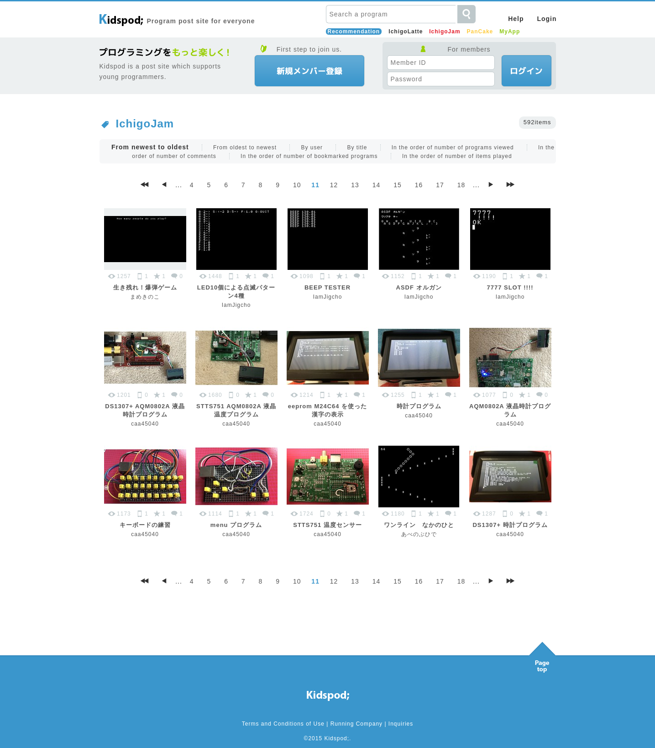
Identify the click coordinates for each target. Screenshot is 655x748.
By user (312, 147)
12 (334, 185)
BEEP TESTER (327, 287)
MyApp (509, 31)
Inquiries (400, 724)
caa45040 (145, 424)
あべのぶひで (419, 534)
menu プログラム (236, 524)
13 (355, 185)
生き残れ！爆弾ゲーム (145, 287)
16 (419, 185)
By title (357, 147)
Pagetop (542, 655)
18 (461, 185)
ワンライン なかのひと (419, 524)
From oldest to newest (245, 147)
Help (516, 18)
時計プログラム (419, 406)
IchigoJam (444, 31)
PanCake (480, 31)
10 (297, 185)
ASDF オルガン (419, 287)
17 (440, 185)
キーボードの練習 (145, 524)
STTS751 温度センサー (327, 524)
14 (376, 185)
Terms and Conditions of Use (283, 724)
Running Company (356, 724)
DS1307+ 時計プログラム (509, 524)
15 (397, 185)
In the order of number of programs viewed (453, 147)
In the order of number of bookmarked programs (309, 156)
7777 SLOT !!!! (510, 287)
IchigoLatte (405, 31)
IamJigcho (236, 305)
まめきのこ (145, 297)
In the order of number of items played (457, 156)
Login (546, 18)
